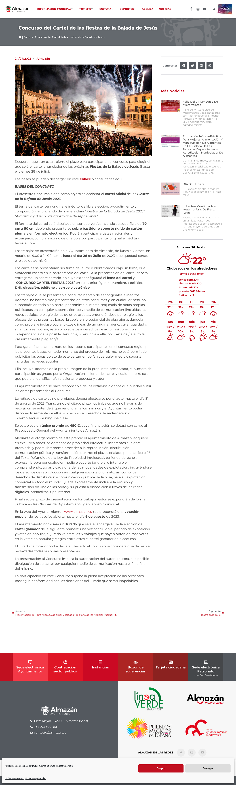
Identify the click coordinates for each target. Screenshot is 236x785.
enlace (85, 179)
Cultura (28, 37)
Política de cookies (14, 778)
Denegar (208, 768)
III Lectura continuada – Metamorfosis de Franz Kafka (199, 209)
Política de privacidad (36, 778)
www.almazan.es (78, 512)
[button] (214, 9)
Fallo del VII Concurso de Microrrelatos (200, 103)
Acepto (161, 768)
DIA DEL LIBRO (193, 184)
